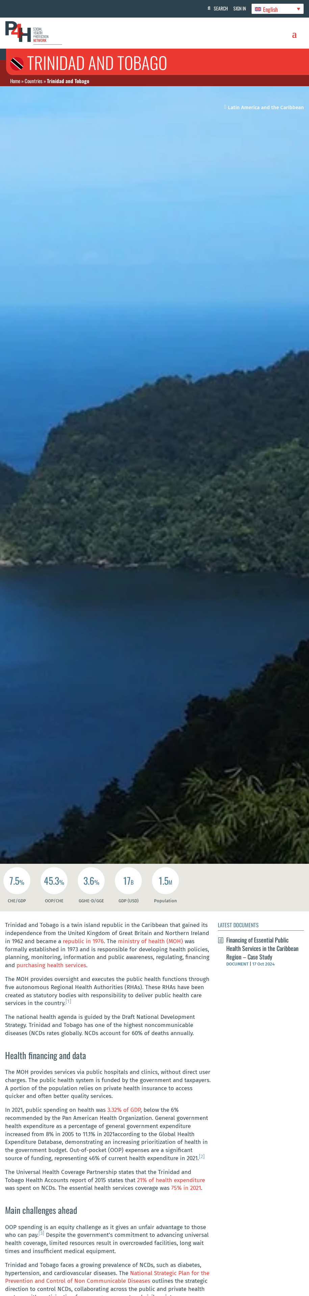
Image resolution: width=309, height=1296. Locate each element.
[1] (68, 1001)
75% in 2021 (186, 1188)
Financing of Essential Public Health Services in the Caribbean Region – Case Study (262, 948)
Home (15, 80)
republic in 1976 (83, 941)
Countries (34, 80)
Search (218, 8)
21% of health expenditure (171, 1180)
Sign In (238, 8)
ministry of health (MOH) (150, 941)
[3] (41, 1233)
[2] (202, 1156)
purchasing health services (51, 965)
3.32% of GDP (123, 1110)
